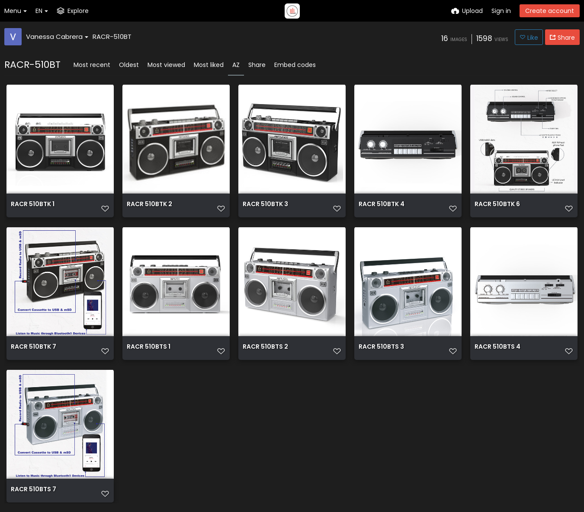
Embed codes (295, 64)
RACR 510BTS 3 (381, 347)
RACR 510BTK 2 (149, 204)
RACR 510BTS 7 (33, 490)
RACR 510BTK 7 (33, 347)
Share (257, 64)
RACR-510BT (112, 36)
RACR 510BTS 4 (497, 347)
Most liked (209, 64)
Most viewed (166, 64)
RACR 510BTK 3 (265, 204)
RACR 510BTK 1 (33, 204)
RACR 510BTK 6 (497, 204)
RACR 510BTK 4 (381, 204)
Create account (549, 10)
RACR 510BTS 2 (265, 347)
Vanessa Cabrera (57, 36)
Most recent (92, 64)
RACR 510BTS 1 (148, 347)
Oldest (129, 64)
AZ (236, 64)
